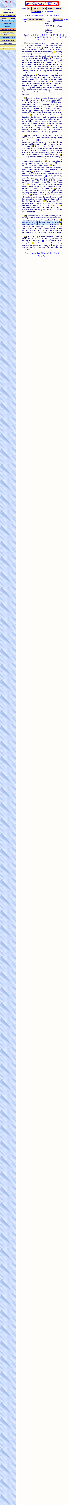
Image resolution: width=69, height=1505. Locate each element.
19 (38, 37)
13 (63, 35)
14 (66, 35)
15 (25, 37)
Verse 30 (25, 20)
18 (35, 37)
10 (54, 35)
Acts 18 (56, 15)
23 (50, 37)
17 (31, 37)
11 (57, 35)
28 (66, 37)
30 (41, 39)
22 (47, 37)
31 (44, 39)
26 (60, 37)
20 (41, 37)
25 (57, 37)
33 (50, 39)
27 (63, 37)
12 (60, 35)
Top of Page (42, 256)
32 (47, 39)
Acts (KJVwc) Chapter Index (42, 15)
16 (28, 37)
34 (53, 39)
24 (53, 37)
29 (38, 39)
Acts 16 (27, 15)
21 (44, 37)
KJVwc (49, 11)
